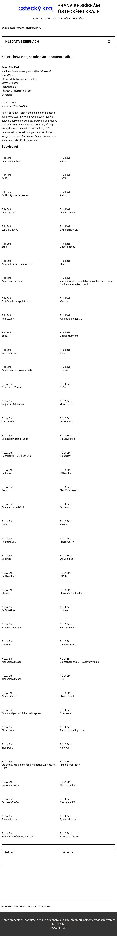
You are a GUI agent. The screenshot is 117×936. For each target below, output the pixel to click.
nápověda (78, 18)
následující (68, 852)
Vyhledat (109, 41)
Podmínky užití (10, 906)
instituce (50, 18)
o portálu (64, 18)
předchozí (9, 852)
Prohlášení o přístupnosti (35, 906)
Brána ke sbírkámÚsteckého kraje (58, 8)
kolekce (38, 18)
